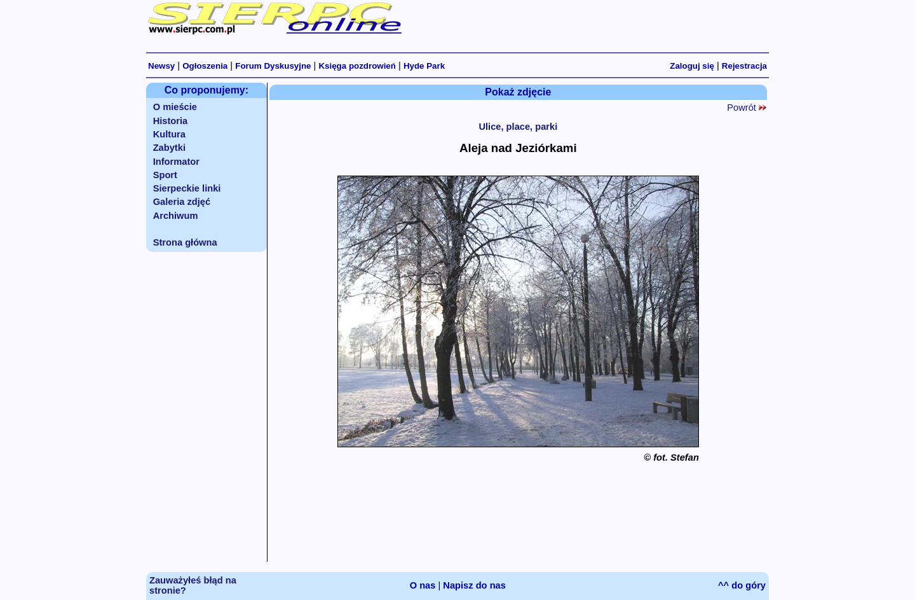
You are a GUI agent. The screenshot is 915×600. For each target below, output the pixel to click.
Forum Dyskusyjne (273, 66)
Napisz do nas (474, 585)
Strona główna (185, 242)
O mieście (175, 107)
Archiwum (175, 216)
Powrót (746, 107)
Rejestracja (744, 66)
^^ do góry (742, 585)
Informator (176, 162)
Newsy (161, 66)
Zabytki (169, 148)
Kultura (169, 134)
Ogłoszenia (204, 66)
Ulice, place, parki (517, 127)
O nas (423, 585)
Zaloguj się (692, 66)
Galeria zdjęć (181, 202)
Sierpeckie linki (187, 188)
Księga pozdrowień (356, 66)
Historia (170, 121)
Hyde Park (424, 66)
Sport (165, 175)
